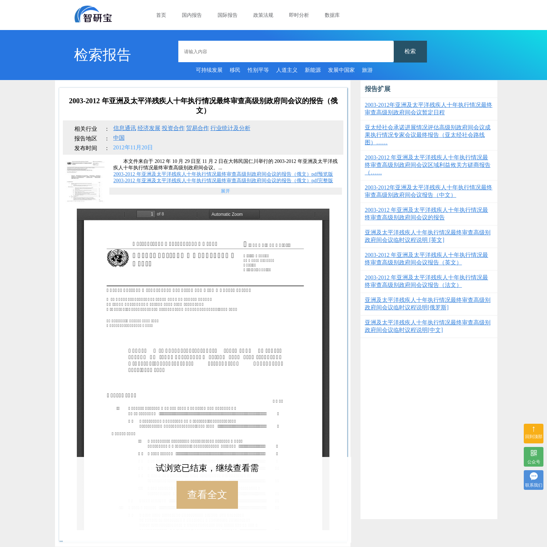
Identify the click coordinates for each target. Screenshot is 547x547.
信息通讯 (124, 128)
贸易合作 (197, 128)
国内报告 (192, 15)
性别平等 (258, 70)
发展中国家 (341, 70)
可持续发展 (209, 70)
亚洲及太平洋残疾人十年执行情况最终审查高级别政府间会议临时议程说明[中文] (428, 326)
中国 (119, 138)
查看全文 (207, 494)
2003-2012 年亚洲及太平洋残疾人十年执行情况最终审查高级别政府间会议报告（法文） (426, 281)
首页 (161, 15)
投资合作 (173, 128)
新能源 (313, 70)
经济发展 (149, 128)
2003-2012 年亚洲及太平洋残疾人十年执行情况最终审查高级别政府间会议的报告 (426, 213)
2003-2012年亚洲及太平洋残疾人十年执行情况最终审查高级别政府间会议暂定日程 (428, 108)
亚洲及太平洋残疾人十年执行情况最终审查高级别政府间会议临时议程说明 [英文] (428, 236)
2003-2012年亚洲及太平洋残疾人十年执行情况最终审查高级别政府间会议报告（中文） (428, 191)
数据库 (332, 15)
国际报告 (228, 15)
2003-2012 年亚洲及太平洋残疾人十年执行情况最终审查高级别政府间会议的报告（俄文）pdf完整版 (223, 180)
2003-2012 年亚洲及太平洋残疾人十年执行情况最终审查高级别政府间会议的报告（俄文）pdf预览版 (223, 174)
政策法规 (263, 15)
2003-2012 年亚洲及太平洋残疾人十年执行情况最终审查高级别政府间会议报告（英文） (426, 258)
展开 (225, 191)
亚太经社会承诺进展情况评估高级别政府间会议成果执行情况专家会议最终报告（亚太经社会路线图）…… (428, 134)
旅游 (367, 70)
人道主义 (287, 70)
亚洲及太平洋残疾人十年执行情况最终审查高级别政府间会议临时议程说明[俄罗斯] (428, 303)
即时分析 (299, 15)
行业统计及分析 (230, 128)
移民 (235, 70)
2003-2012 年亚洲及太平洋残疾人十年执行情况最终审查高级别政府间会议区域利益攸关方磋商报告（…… (428, 164)
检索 (410, 51)
